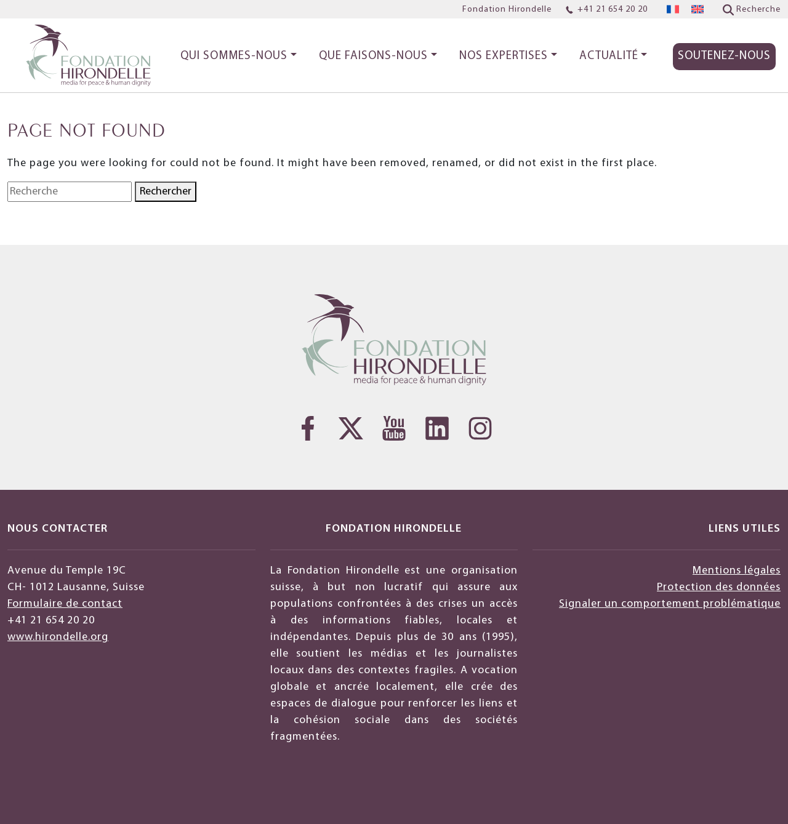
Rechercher (165, 192)
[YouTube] (394, 428)
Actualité (608, 56)
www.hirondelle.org (57, 637)
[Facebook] (308, 428)
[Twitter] (351, 428)
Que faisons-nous (373, 56)
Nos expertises (503, 56)
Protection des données (719, 587)
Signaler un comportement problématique (670, 604)
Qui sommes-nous (233, 56)
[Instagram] (480, 428)
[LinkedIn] (437, 428)
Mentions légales (737, 571)
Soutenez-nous (724, 56)
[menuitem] (673, 9)
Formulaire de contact (65, 604)
